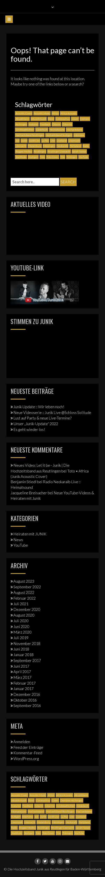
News (18, 539)
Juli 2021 (20, 603)
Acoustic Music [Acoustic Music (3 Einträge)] (42, 113)
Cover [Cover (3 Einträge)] (75, 118)
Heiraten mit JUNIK (29, 534)
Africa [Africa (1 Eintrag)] (55, 113)
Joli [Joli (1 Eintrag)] (17, 140)
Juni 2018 (21, 649)
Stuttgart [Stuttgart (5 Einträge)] (33, 157)
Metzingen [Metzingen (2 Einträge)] (49, 146)
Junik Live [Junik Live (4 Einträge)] (34, 140)
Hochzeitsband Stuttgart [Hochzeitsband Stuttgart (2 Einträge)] (59, 135)
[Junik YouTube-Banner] (45, 292)
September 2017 (27, 660)
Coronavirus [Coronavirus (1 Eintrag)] (63, 118)
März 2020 (22, 632)
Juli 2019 (20, 637)
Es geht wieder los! (29, 429)
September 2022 (27, 587)
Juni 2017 (21, 666)
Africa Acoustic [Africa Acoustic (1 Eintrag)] (68, 113)
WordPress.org (26, 758)
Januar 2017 (23, 688)
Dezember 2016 (26, 694)
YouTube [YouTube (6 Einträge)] (83, 157)
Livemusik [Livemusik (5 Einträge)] (74, 140)
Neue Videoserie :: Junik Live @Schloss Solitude (52, 412)
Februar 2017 (24, 683)
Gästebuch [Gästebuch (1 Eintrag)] (42, 129)
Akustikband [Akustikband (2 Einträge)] (22, 118)
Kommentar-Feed (27, 752)
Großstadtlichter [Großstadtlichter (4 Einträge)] (25, 129)
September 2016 (27, 705)
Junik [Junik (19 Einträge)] (24, 140)
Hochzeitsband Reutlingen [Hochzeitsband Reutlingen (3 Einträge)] (30, 135)
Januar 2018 (23, 654)
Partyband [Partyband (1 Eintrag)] (75, 146)
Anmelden (21, 741)
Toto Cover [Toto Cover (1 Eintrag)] (53, 157)
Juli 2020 (20, 620)
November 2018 (26, 643)
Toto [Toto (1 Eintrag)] (42, 157)
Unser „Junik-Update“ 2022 (35, 423)
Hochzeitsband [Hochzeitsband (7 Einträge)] (74, 129)
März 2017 (22, 677)
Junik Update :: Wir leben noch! (38, 406)
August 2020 (23, 615)
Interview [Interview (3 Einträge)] (79, 135)
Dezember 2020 (26, 609)
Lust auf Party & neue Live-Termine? (42, 418)
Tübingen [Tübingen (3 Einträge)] (72, 157)
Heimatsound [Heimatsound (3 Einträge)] (57, 129)
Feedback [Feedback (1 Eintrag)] (45, 124)
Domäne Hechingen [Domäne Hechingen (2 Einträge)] (71, 800)
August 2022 (23, 592)
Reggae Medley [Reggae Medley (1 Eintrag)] (24, 151)
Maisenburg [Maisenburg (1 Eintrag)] (34, 146)
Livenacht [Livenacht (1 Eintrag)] (21, 146)
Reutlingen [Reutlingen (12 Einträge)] (40, 151)
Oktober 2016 (25, 700)
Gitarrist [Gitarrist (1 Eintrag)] (67, 124)
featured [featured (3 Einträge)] (33, 124)
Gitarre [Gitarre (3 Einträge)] (56, 124)
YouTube (20, 545)
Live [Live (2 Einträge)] (52, 140)
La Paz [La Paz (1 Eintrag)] (45, 140)
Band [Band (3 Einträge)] (51, 118)
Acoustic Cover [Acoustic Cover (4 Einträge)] (24, 113)
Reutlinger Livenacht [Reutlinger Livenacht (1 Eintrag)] (59, 151)
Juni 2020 (21, 626)
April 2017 (22, 671)
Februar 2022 (24, 598)
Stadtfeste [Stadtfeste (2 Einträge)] (21, 157)
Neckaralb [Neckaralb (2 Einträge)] (62, 146)
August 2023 (23, 581)
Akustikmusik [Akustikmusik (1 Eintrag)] (38, 118)
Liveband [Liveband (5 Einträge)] (62, 140)
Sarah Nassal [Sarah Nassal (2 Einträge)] (79, 151)
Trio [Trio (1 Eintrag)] (62, 157)
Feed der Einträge (28, 747)
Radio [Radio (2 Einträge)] (86, 146)
